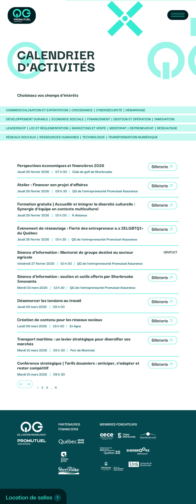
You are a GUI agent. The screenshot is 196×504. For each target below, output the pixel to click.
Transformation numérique (133, 136)
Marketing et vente (89, 127)
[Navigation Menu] (177, 15)
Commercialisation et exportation (37, 109)
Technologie (93, 136)
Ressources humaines (59, 136)
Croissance (82, 109)
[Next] (29, 384)
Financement (98, 118)
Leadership (16, 127)
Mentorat (117, 127)
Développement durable (27, 118)
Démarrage (135, 109)
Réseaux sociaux (21, 136)
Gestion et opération (132, 118)
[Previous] (21, 384)
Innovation (164, 118)
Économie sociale (67, 118)
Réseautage (167, 127)
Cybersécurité (109, 109)
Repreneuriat (142, 127)
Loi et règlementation (48, 127)
